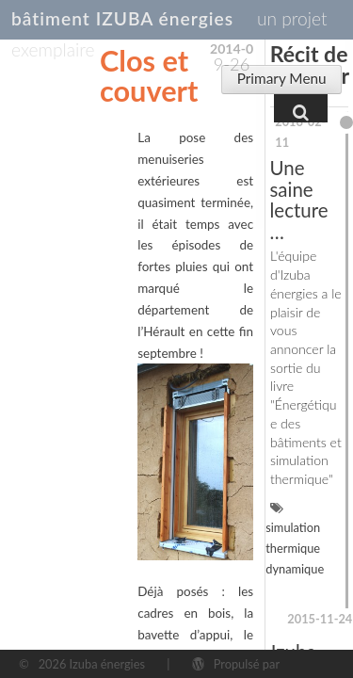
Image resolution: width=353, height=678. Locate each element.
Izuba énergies (107, 663)
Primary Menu (282, 78)
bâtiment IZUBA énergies (122, 18)
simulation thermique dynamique (294, 548)
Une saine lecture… (299, 199)
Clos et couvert (149, 76)
